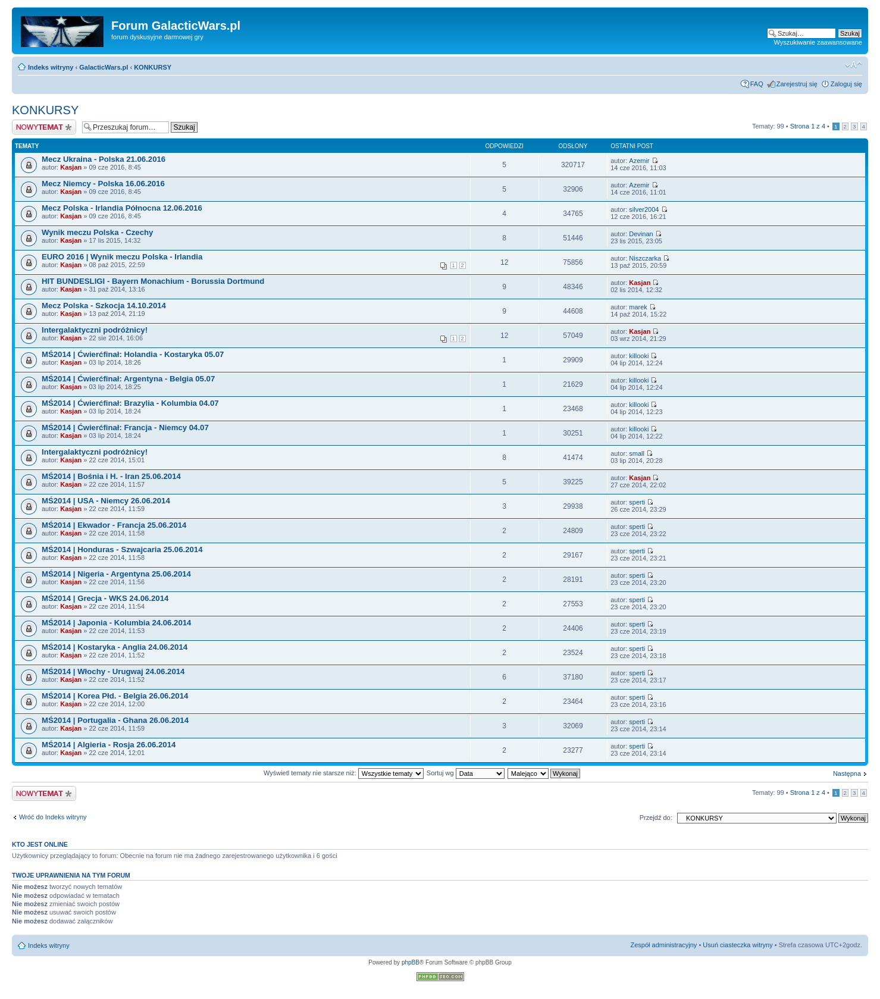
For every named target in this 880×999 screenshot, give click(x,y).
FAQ (756, 83)
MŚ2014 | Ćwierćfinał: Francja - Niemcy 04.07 (125, 427)
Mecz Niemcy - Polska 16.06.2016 (103, 183)
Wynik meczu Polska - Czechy (97, 232)
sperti (637, 502)
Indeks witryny (50, 67)
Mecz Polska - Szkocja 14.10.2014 (104, 305)
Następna (847, 773)
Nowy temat (44, 127)
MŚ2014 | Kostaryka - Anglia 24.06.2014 (114, 647)
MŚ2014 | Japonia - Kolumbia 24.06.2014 (116, 622)
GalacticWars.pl (103, 67)
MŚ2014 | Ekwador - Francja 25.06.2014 (114, 525)
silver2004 (644, 209)
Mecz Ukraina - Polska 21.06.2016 (103, 159)
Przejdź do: (656, 817)
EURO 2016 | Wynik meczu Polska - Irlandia (122, 256)
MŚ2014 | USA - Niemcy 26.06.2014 (106, 500)
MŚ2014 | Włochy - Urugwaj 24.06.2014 (113, 671)
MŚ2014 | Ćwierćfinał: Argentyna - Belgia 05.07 (128, 378)
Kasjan (71, 167)
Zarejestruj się (797, 83)
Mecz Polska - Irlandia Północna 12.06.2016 (122, 207)
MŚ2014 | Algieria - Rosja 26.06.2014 (109, 744)
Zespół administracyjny (664, 944)
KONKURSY (152, 67)
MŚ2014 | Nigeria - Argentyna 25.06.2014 (116, 573)
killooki (639, 355)
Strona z (807, 126)
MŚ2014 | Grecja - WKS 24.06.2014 (105, 598)
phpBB (410, 962)
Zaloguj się (846, 83)
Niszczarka (645, 258)
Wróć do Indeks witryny (53, 817)
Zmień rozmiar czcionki (853, 64)
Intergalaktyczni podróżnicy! (95, 329)
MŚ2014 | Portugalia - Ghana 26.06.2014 (115, 720)
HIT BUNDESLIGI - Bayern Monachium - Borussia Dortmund (153, 281)
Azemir (639, 160)
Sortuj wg (466, 772)
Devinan (641, 233)
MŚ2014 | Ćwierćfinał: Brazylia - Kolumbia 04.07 (130, 403)
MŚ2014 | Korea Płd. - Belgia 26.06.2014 (115, 695)
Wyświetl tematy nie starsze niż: (344, 772)
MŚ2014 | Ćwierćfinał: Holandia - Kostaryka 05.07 (133, 354)
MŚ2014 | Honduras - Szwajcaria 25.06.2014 (122, 549)
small (636, 453)
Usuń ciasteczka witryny (737, 944)
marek (638, 307)
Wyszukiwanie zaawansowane (818, 42)
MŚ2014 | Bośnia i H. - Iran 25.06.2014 (111, 476)
